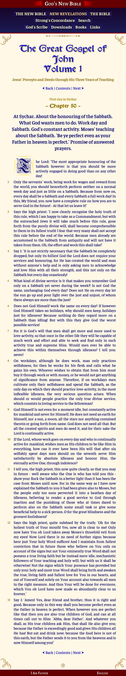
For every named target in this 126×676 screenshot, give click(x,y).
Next (78, 88)
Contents (63, 88)
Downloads (61, 26)
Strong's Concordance (55, 20)
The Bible (100, 13)
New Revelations (68, 13)
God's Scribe (37, 26)
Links (95, 26)
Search (84, 20)
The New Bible (31, 13)
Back (47, 88)
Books (80, 26)
